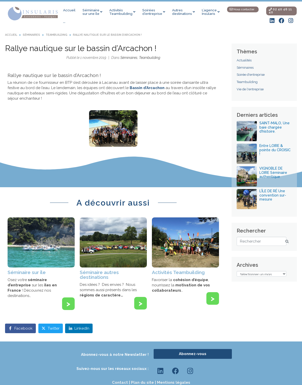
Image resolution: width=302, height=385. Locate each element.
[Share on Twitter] (50, 328)
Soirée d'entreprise (251, 74)
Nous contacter (242, 9)
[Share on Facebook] (20, 328)
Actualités (244, 60)
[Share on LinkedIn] (79, 328)
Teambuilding (149, 58)
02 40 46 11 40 (280, 11)
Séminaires (129, 58)
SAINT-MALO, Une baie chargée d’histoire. (274, 127)
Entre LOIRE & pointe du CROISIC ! (275, 150)
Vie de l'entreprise (250, 89)
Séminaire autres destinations (99, 275)
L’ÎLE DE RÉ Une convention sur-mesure (272, 195)
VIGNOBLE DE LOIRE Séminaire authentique (273, 172)
